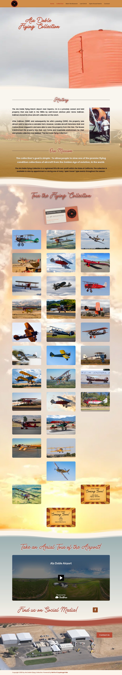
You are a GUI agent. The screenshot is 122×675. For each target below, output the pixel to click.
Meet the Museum (72, 4)
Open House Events (95, 4)
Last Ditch (83, 4)
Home (52, 4)
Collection (59, 4)
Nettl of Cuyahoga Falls (59, 672)
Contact (107, 4)
